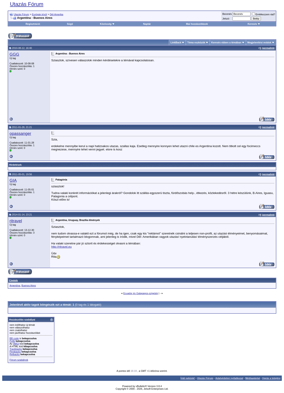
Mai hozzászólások (197, 24)
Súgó (70, 24)
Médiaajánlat (252, 378)
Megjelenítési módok (259, 42)
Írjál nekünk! (188, 378)
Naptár (147, 24)
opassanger (20, 133)
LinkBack (175, 42)
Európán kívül (39, 14)
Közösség (107, 24)
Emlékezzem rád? (263, 14)
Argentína (15, 285)
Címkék (13, 280)
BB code (14, 338)
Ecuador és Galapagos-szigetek (140, 293)
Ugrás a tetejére (271, 378)
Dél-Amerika (56, 14)
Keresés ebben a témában (226, 42)
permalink (268, 48)
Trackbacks (16, 349)
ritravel (16, 221)
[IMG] (16, 343)
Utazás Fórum (26, 4)
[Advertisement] (244, 86)
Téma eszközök (196, 42)
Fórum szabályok (19, 359)
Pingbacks (15, 351)
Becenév (227, 14)
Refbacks (15, 354)
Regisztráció (33, 24)
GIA (13, 180)
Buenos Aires (29, 285)
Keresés (254, 24)
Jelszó (225, 18)
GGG (14, 54)
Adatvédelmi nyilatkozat (229, 378)
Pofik (12, 341)
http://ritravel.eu (61, 246)
